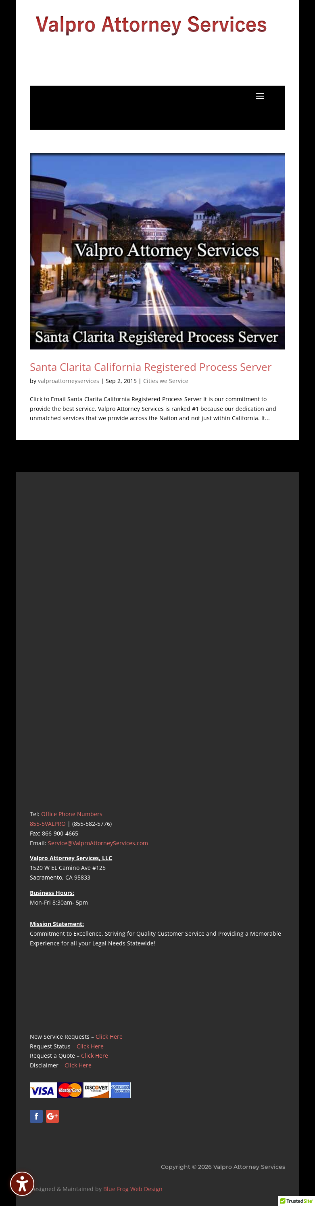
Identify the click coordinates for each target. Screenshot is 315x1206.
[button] (260, 95)
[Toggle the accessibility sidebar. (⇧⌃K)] (22, 1184)
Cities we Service (165, 381)
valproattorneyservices (68, 381)
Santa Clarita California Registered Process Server (151, 367)
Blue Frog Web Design (133, 1189)
